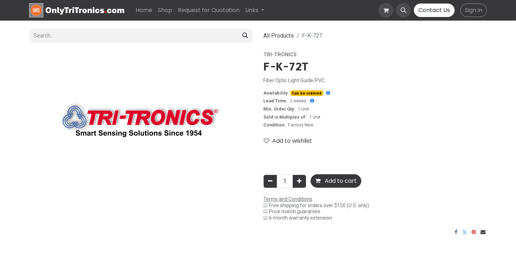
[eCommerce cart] (385, 10)
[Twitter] (464, 232)
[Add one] (299, 181)
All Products (278, 35)
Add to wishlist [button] (288, 141)
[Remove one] (270, 181)
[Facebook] (456, 232)
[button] (403, 10)
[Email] (483, 232)
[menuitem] (144, 10)
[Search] (245, 35)
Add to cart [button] (336, 181)
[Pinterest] (474, 232)
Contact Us (434, 10)
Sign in (473, 10)
